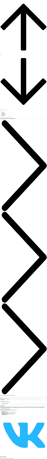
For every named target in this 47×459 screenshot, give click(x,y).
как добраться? (14, 409)
